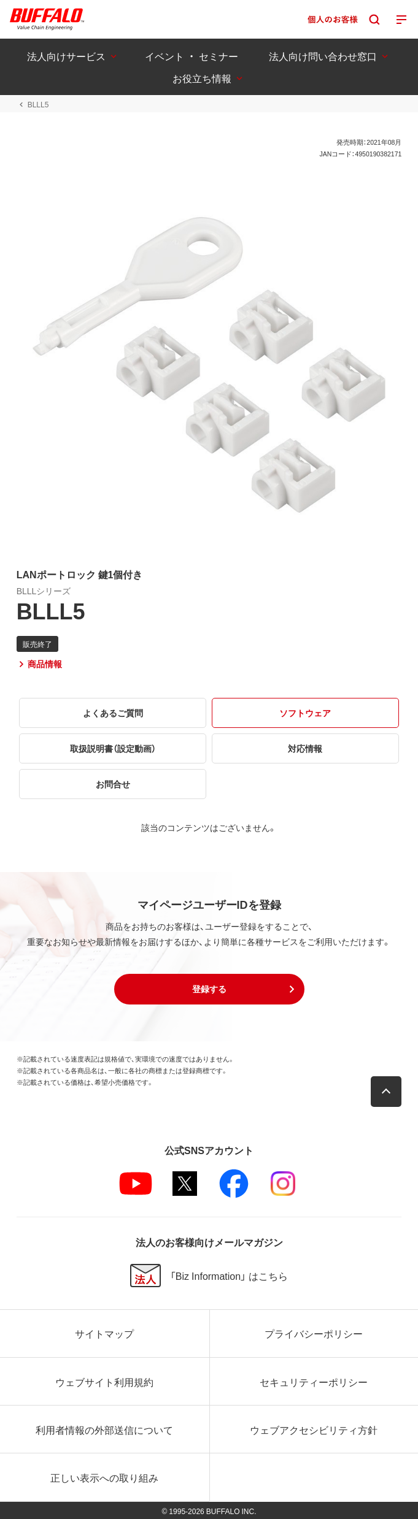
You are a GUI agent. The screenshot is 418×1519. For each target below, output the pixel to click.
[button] (209, 989)
